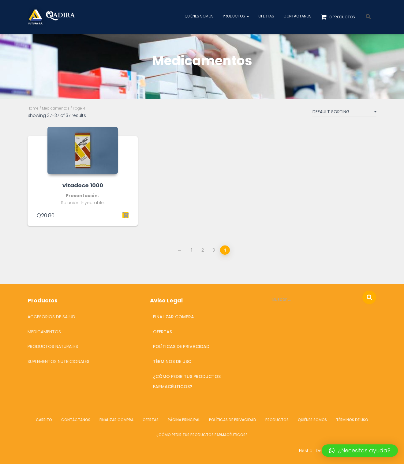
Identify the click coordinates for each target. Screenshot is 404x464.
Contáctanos (297, 16)
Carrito (44, 419)
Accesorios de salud (51, 317)
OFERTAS (266, 16)
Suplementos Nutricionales (58, 361)
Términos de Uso (172, 361)
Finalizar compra (173, 317)
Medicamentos (55, 108)
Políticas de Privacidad (181, 346)
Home (33, 108)
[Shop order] (344, 113)
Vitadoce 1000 (82, 185)
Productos (236, 16)
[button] (360, 450)
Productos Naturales (53, 346)
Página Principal (184, 419)
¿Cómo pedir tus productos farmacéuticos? (187, 381)
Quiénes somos (199, 16)
